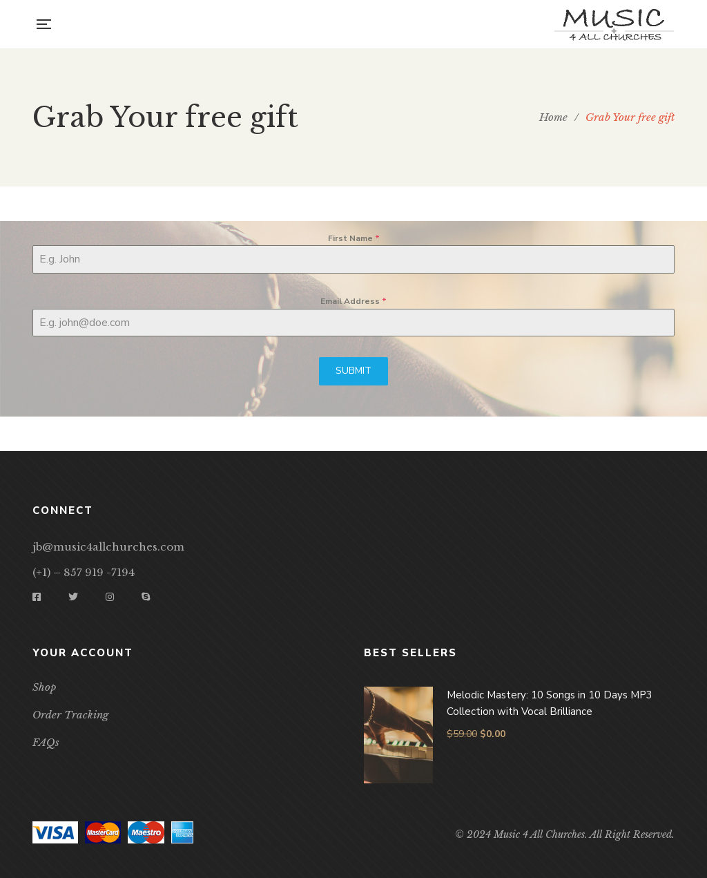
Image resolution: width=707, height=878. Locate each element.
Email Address (353, 301)
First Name (354, 238)
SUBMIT (353, 370)
